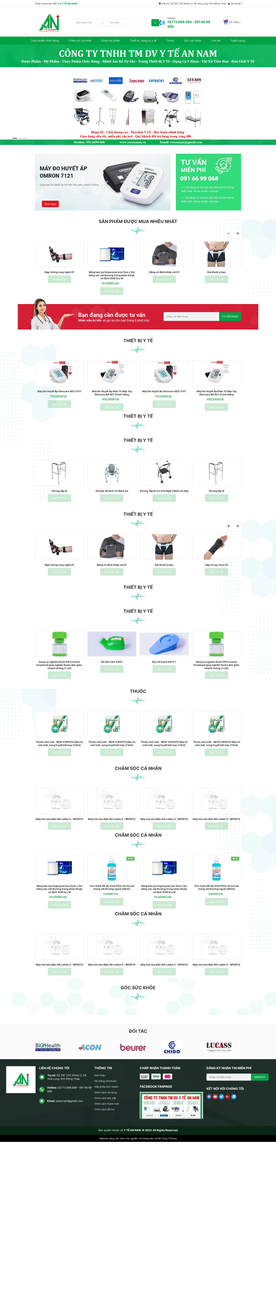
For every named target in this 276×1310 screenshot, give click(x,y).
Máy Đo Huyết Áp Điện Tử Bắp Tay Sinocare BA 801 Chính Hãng (111, 426)
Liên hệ (215, 40)
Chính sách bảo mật (106, 1266)
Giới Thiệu (100, 1243)
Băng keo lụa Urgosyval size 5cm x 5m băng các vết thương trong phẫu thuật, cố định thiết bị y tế (112, 292)
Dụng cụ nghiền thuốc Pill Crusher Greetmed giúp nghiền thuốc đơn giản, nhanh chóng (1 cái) (59, 756)
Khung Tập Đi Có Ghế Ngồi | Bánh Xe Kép (164, 543)
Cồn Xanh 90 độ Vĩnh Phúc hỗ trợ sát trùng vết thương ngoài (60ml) (111, 1035)
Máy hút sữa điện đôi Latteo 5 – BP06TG (59, 948)
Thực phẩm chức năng (45, 40)
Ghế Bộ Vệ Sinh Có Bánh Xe (112, 541)
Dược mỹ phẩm (110, 40)
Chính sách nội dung (107, 1260)
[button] (231, 23)
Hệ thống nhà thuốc (106, 1249)
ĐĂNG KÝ (259, 1245)
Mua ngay (51, 197)
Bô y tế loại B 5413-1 (164, 752)
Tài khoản (234, 3)
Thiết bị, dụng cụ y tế (143, 40)
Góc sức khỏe (192, 40)
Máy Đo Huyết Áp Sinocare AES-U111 (59, 426)
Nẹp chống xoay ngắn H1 (59, 289)
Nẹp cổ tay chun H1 (216, 635)
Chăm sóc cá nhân (80, 40)
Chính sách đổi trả (105, 1277)
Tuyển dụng (237, 40)
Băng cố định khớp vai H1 (164, 289)
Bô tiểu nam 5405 (112, 752)
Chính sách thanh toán (108, 1271)
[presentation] (229, 233)
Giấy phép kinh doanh (107, 1254)
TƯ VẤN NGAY (230, 333)
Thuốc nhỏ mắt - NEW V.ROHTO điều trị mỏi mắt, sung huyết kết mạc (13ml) (59, 853)
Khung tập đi (59, 541)
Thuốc (170, 40)
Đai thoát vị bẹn (216, 289)
